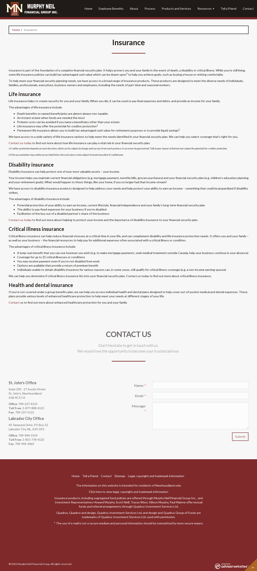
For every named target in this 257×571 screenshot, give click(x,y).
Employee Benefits (111, 8)
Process (150, 8)
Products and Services (176, 8)
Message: (139, 409)
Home (88, 8)
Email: (140, 397)
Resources (204, 8)
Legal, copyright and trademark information (156, 476)
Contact (248, 8)
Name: (140, 387)
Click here (95, 491)
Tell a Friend (228, 8)
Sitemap (120, 476)
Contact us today (20, 143)
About (134, 8)
